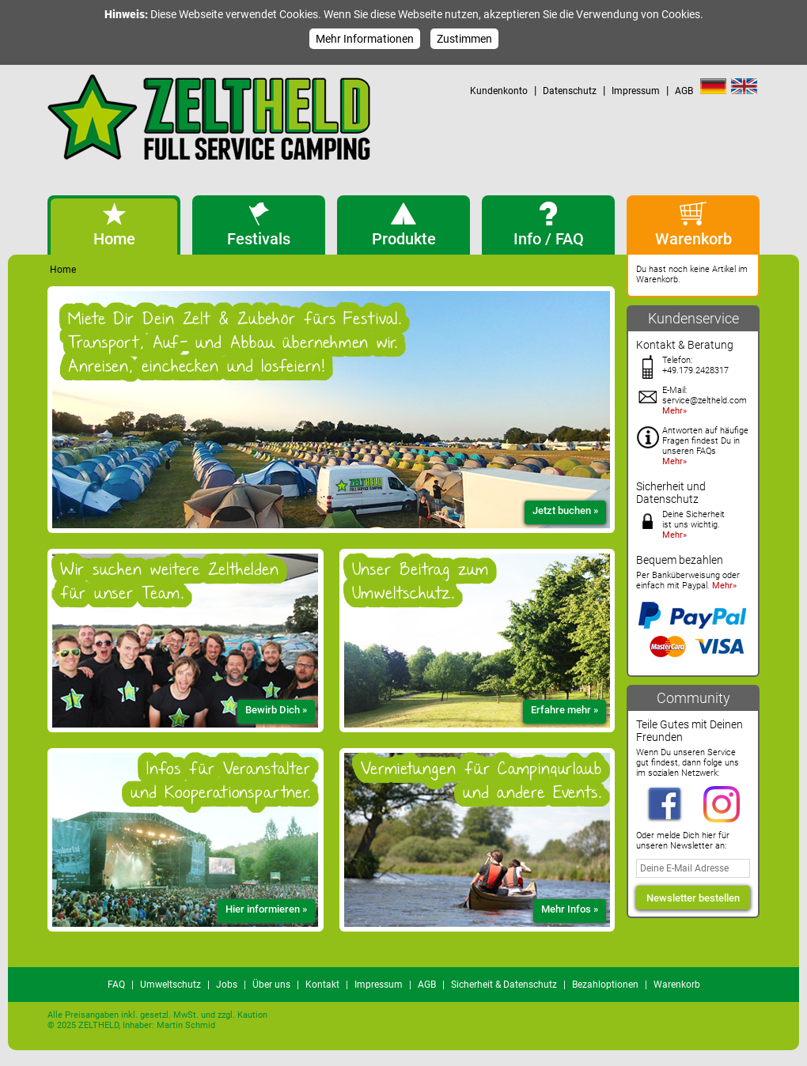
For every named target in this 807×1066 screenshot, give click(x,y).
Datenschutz (570, 90)
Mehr (672, 411)
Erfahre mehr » (564, 710)
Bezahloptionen (605, 984)
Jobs (226, 984)
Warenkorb (677, 984)
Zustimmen (464, 38)
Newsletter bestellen (693, 898)
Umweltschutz (170, 984)
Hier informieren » (266, 909)
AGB (684, 90)
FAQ (116, 984)
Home (63, 269)
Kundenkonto (499, 90)
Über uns (271, 984)
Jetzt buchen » (565, 510)
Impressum (636, 90)
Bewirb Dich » (276, 710)
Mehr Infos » (569, 909)
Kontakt (322, 984)
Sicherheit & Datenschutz (504, 984)
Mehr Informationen (365, 38)
